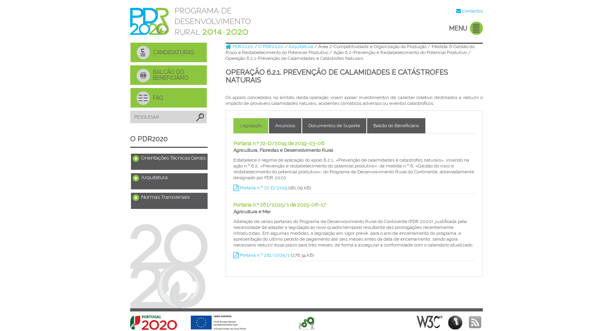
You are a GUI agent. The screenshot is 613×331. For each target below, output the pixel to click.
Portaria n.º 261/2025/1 (262, 255)
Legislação (251, 125)
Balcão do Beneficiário (396, 125)
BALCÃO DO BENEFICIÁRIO (170, 75)
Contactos (472, 11)
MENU (458, 28)
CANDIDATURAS (173, 52)
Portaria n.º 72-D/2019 (260, 188)
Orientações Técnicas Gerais (173, 158)
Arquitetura (154, 177)
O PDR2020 (271, 46)
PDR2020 (240, 46)
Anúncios (285, 125)
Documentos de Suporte (334, 125)
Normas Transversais (165, 197)
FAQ (158, 98)
